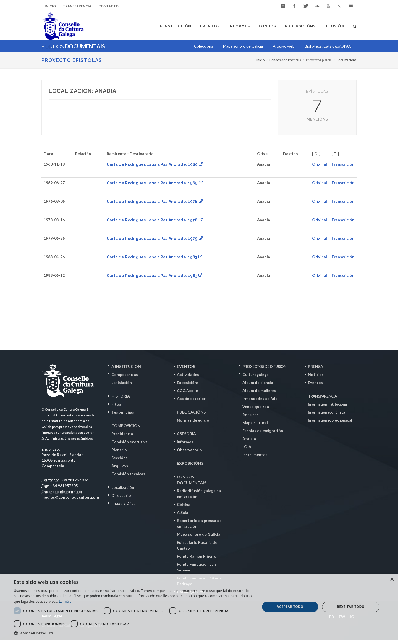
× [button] (392, 580)
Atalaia (249, 438)
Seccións (119, 457)
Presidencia (122, 433)
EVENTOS (186, 366)
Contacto (108, 6)
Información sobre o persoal (330, 420)
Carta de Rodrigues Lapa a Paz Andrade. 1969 (155, 183)
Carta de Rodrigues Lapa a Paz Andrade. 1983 (154, 257)
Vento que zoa (255, 406)
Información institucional (327, 404)
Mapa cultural (255, 422)
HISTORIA (120, 396)
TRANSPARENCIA (322, 396)
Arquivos (119, 465)
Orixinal (319, 164)
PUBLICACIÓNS (191, 412)
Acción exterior (191, 398)
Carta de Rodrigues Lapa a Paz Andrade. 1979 (155, 238)
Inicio (50, 6)
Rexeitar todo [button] (351, 606)
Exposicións (188, 382)
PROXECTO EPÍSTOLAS (71, 60)
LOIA (246, 446)
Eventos (315, 382)
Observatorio (189, 449)
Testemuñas (122, 412)
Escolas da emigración (262, 430)
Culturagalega (255, 374)
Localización (122, 487)
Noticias (316, 374)
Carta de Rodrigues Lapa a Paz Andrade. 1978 (155, 220)
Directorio (121, 495)
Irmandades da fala (259, 398)
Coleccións (203, 46)
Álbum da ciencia (257, 382)
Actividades (188, 374)
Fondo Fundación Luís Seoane (197, 567)
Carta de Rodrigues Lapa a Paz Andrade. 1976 (155, 201)
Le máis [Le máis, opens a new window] (65, 601)
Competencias (124, 374)
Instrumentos (255, 454)
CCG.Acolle (187, 390)
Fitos (116, 404)
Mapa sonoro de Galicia (198, 534)
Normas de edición (194, 420)
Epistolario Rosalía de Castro (197, 545)
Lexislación (121, 382)
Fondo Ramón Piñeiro (196, 556)
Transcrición (342, 164)
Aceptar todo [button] (290, 606)
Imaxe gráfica (123, 503)
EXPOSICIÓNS (190, 463)
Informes (185, 441)
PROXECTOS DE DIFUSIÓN (264, 366)
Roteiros (250, 414)
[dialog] (199, 607)
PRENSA (315, 366)
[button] (133, 633)
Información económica (326, 412)
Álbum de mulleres (259, 390)
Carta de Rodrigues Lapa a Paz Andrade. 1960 (155, 164)
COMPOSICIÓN (125, 425)
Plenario (119, 449)
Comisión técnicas (128, 473)
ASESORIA (186, 433)
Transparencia (77, 6)
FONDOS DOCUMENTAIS (191, 479)
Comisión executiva (129, 441)
